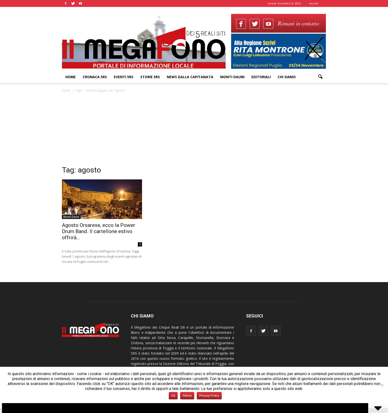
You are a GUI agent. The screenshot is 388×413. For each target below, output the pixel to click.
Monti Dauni (232, 76)
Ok (173, 395)
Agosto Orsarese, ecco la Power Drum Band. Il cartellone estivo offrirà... (98, 231)
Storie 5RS (150, 76)
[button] (320, 77)
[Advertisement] (194, 130)
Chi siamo (287, 76)
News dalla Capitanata (190, 76)
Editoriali (261, 76)
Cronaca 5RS (95, 76)
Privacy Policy (209, 395)
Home (70, 76)
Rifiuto (187, 395)
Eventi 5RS (123, 76)
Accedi (313, 3)
